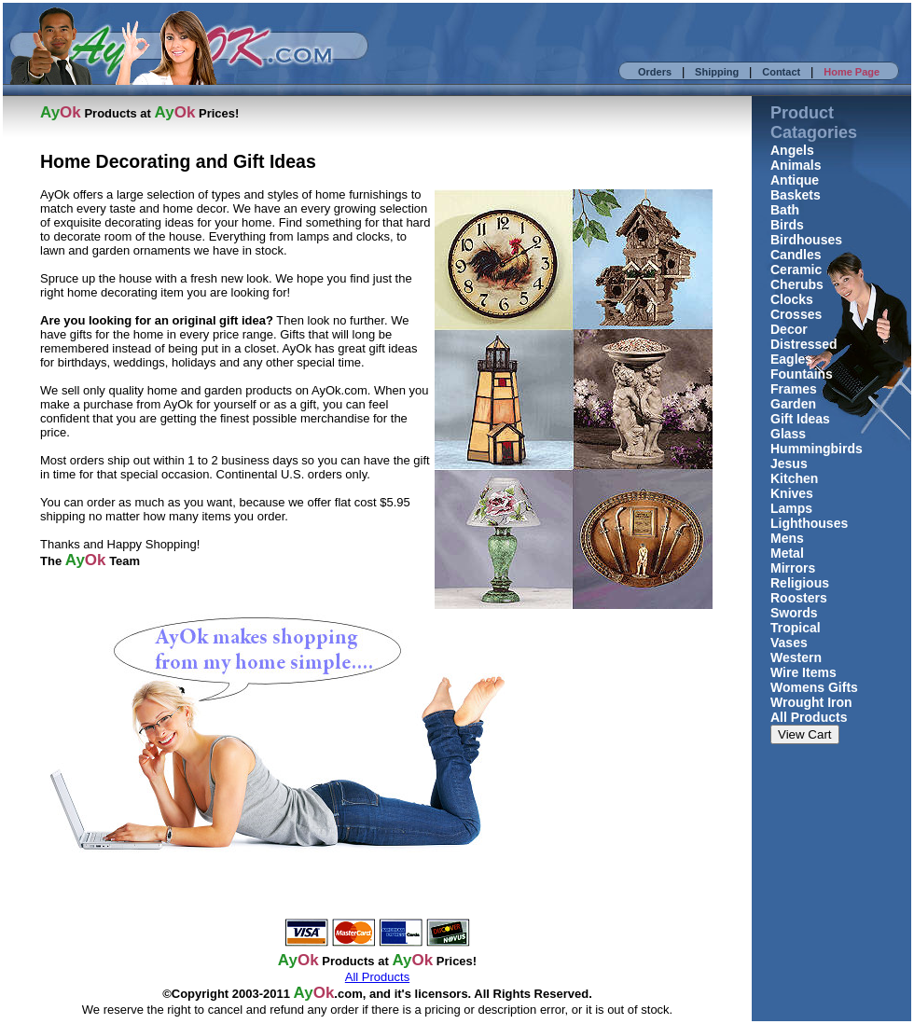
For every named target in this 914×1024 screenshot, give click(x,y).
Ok (324, 993)
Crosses (796, 314)
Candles (795, 254)
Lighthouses (809, 523)
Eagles (791, 359)
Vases (789, 642)
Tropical (795, 627)
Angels (792, 150)
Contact (781, 71)
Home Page (851, 71)
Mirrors (792, 567)
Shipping (717, 71)
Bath (784, 209)
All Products (808, 717)
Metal (787, 553)
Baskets (795, 194)
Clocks (791, 299)
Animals (795, 165)
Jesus (789, 463)
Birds (787, 224)
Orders (655, 71)
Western (796, 657)
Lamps (791, 508)
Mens (787, 538)
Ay (303, 993)
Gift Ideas (800, 418)
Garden (793, 403)
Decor (789, 329)
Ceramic (796, 269)
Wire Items (803, 672)
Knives (791, 493)
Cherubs (797, 284)
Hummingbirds (816, 448)
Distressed (804, 344)
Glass (788, 433)
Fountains (801, 374)
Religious (799, 582)
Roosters (798, 597)
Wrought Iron (811, 702)
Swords (794, 612)
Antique (794, 180)
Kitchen (794, 478)
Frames (793, 388)
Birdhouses (806, 239)
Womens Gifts (814, 687)
